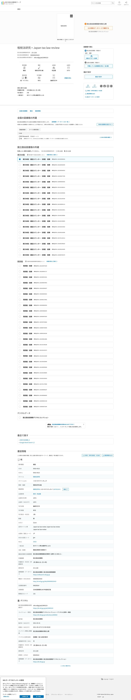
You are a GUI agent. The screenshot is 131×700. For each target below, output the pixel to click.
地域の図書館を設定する (105, 124)
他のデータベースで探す (92, 97)
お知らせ (46, 694)
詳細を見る (67, 78)
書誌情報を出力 (90, 94)
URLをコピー (94, 86)
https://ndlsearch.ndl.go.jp (41, 575)
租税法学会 (36, 489)
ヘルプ (119, 3)
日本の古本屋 (25, 440)
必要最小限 (25, 696)
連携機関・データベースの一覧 (61, 122)
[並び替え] (22, 129)
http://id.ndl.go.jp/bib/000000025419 (44, 581)
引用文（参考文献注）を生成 (93, 91)
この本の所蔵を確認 (106, 137)
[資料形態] (34, 129)
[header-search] (103, 3)
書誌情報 (38, 111)
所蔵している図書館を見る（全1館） (99, 66)
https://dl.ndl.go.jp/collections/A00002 (45, 615)
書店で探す (98, 77)
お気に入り (88, 86)
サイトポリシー (69, 694)
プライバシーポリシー (57, 694)
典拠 (65, 489)
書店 (31, 111)
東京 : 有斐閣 (37, 494)
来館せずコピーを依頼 (91, 57)
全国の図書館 (23, 111)
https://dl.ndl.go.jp (39, 662)
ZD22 (34, 542)
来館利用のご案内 (52, 155)
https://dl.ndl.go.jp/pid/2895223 (43, 608)
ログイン (126, 3)
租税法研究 (36, 477)
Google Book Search (27, 442)
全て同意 (38, 696)
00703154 (57, 489)
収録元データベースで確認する (98, 28)
